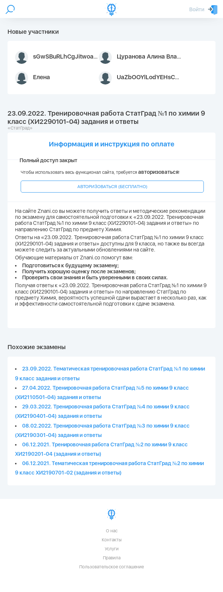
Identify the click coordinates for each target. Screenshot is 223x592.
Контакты (112, 539)
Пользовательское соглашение (111, 566)
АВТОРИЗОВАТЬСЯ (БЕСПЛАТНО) (112, 186)
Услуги (112, 548)
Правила (112, 557)
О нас (112, 530)
